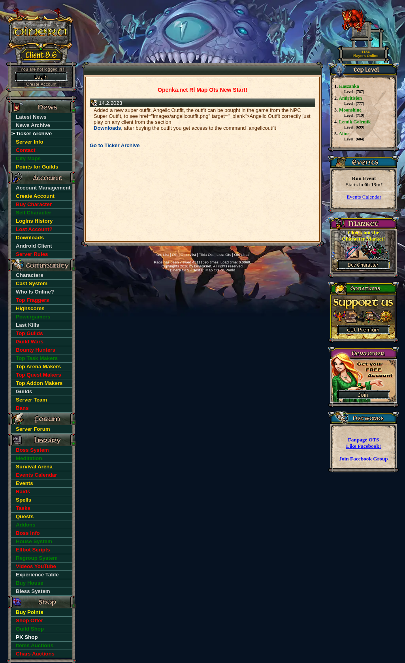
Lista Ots (224, 255)
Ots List (162, 255)
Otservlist (188, 255)
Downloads (107, 128)
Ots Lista (241, 255)
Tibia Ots (206, 255)
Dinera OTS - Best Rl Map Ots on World (202, 270)
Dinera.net (202, 266)
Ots (175, 255)
